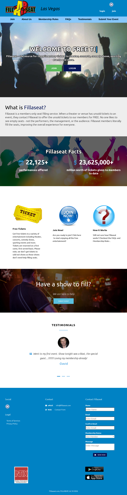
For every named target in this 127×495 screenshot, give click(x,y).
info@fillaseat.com (63, 405)
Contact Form (60, 409)
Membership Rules (48, 19)
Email (87, 414)
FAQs (68, 19)
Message (89, 441)
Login (72, 68)
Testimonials (85, 19)
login (102, 10)
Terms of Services (13, 420)
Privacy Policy (12, 423)
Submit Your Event (108, 19)
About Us (27, 19)
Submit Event (63, 301)
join (114, 10)
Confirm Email (91, 424)
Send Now (100, 455)
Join (12, 19)
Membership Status (93, 433)
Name (87, 405)
